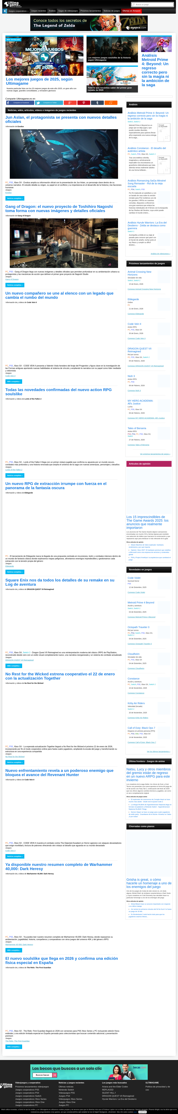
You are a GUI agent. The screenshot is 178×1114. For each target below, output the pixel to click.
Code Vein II (10, 376)
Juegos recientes (38, 11)
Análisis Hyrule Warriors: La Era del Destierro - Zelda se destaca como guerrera (147, 225)
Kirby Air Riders (136, 703)
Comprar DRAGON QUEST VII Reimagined (146, 366)
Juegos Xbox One (67, 1102)
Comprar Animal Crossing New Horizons (144, 289)
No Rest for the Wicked (14, 757)
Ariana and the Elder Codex (115, 1087)
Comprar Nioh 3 (134, 390)
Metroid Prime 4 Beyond (141, 602)
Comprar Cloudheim (136, 668)
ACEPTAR (142, 1112)
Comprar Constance (136, 693)
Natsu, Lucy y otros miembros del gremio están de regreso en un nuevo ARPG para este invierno (148, 775)
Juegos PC (64, 1105)
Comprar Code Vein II (136, 338)
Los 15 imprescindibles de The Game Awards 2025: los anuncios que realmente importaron (147, 522)
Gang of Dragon (12, 279)
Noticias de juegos (112, 11)
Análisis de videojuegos (160, 254)
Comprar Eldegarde (136, 314)
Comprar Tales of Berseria (138, 445)
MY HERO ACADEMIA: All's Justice (140, 402)
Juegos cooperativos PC (26, 1105)
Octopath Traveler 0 (138, 627)
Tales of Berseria (137, 428)
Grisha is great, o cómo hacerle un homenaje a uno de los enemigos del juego (149, 883)
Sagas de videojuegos (68, 11)
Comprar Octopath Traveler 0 (140, 644)
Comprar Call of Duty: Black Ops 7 (142, 742)
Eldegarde (9, 566)
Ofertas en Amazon (131, 11)
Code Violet (134, 578)
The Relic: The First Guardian (17, 1041)
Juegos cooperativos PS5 (27, 1090)
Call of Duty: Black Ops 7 (141, 728)
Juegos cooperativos (18, 11)
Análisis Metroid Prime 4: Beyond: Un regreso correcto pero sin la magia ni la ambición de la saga (148, 115)
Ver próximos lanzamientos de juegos (154, 454)
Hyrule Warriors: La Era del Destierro (119, 1099)
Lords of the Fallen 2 (13, 470)
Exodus (8, 193)
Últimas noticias (66, 1087)
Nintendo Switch (66, 1090)
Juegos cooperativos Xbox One (29, 1102)
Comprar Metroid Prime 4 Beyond (141, 617)
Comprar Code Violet (136, 592)
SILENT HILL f (109, 1093)
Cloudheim (134, 654)
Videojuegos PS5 (67, 1093)
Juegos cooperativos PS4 (27, 1093)
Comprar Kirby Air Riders (138, 718)
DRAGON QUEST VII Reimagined (19, 660)
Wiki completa (13, 382)
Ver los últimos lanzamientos (158, 752)
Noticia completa (14, 198)
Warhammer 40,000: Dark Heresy (19, 944)
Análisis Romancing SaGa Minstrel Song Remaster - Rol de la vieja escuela (147, 183)
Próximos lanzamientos (90, 11)
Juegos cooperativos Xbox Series (30, 1099)
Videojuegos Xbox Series (70, 1099)
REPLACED (107, 1090)
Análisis (52, 11)
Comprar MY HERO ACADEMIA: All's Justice (146, 418)
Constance (134, 678)
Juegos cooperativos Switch (28, 1096)
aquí (135, 1112)
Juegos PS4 (64, 1096)
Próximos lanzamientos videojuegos (32, 1087)
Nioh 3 (131, 376)
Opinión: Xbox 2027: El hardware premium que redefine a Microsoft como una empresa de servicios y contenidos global (150, 552)
